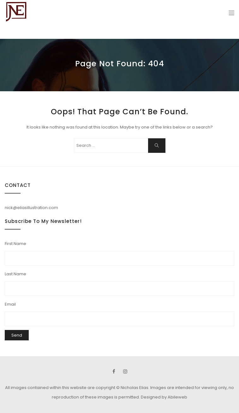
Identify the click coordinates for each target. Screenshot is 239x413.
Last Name (15, 274)
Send (16, 335)
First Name (15, 244)
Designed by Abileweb (164, 397)
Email (10, 304)
